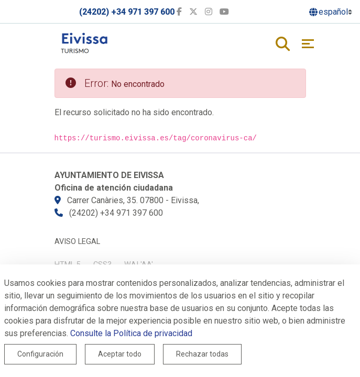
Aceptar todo (119, 354)
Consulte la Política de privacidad (131, 333)
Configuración (40, 354)
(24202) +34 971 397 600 (126, 12)
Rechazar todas (202, 354)
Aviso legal (77, 241)
